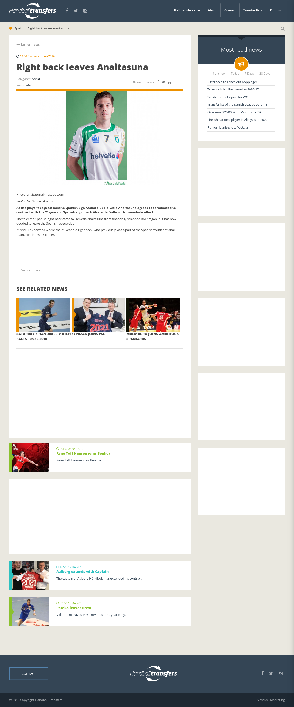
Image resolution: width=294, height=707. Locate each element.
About (212, 10)
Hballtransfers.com (186, 10)
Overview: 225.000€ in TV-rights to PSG (234, 112)
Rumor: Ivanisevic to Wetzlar (227, 127)
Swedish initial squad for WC (227, 97)
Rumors (275, 10)
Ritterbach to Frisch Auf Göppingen (232, 82)
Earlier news (28, 44)
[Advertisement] (100, 386)
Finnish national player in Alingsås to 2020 (237, 120)
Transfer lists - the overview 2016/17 (233, 89)
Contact (229, 10)
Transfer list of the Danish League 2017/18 (237, 104)
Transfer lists (252, 10)
